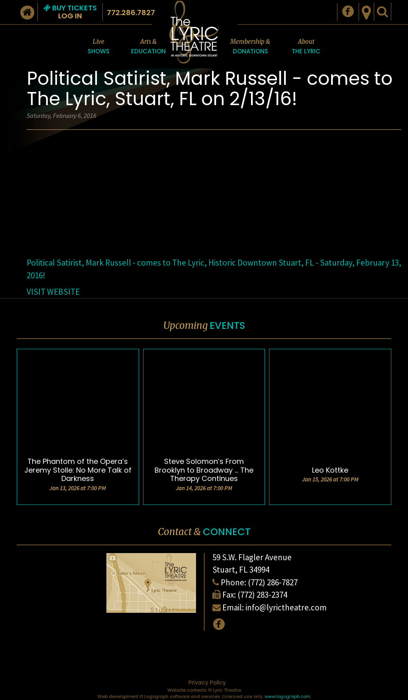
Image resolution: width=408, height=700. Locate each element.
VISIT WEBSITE (53, 291)
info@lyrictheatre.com (286, 607)
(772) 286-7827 (273, 582)
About (306, 47)
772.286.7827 (131, 13)
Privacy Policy (207, 682)
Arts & (148, 47)
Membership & (250, 47)
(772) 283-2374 (262, 594)
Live (99, 47)
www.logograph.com (287, 696)
